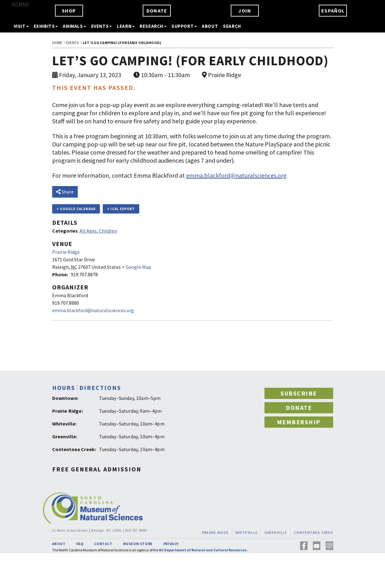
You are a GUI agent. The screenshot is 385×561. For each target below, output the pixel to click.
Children (108, 231)
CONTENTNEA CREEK (313, 532)
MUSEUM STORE (138, 543)
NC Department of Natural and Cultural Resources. (203, 550)
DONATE (156, 10)
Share (65, 192)
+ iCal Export (121, 209)
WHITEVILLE (246, 532)
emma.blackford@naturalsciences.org (236, 175)
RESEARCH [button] (153, 26)
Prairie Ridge (66, 252)
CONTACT (103, 543)
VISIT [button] (21, 26)
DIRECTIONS (100, 388)
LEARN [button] (126, 26)
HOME (57, 42)
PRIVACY (171, 543)
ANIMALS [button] (74, 26)
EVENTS (72, 42)
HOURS (63, 388)
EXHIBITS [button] (46, 26)
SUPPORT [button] (184, 26)
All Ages (88, 231)
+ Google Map (136, 267)
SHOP (69, 10)
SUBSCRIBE (298, 393)
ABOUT (210, 26)
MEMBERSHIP (299, 422)
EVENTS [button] (101, 26)
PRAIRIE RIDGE (215, 532)
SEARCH (232, 26)
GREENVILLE (275, 532)
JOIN (244, 10)
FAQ (80, 543)
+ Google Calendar (76, 209)
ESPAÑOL (332, 10)
